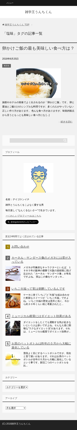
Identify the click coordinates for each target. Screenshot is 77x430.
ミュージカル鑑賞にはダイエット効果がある (41, 316)
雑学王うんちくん (38, 12)
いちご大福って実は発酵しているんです (38, 288)
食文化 (6, 66)
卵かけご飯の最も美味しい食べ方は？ (38, 48)
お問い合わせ (20, 246)
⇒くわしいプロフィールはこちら (23, 216)
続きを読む (67, 121)
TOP (17, 24)
